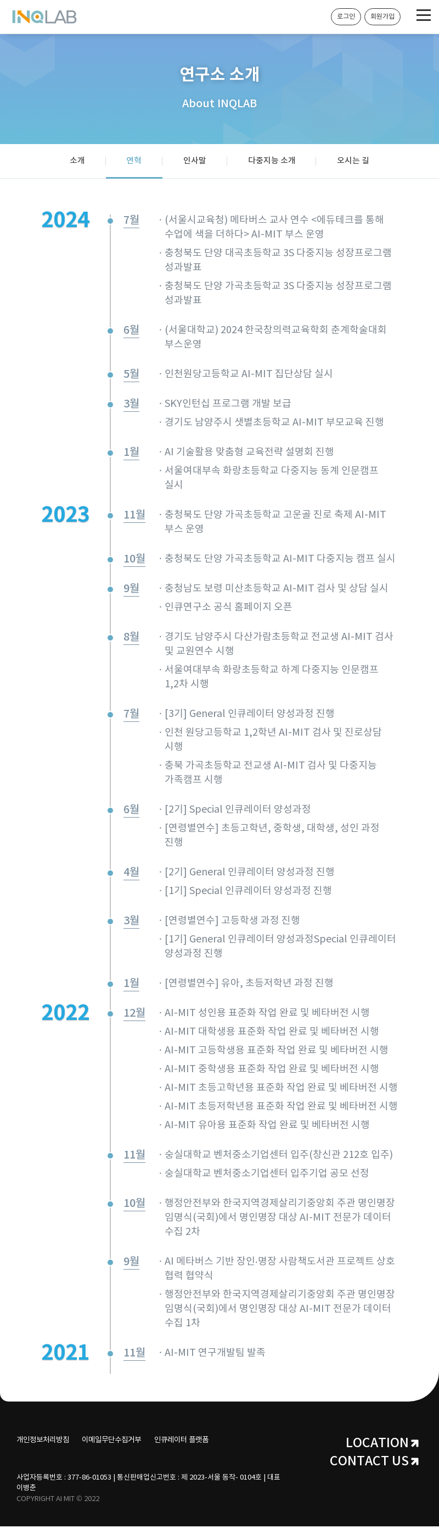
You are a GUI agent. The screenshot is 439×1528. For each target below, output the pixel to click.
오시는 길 (358, 162)
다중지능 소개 (274, 162)
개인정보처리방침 (45, 1441)
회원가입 (382, 16)
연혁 (131, 162)
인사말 (194, 162)
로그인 (346, 16)
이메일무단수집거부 (122, 1441)
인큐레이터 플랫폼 (200, 1441)
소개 (72, 162)
